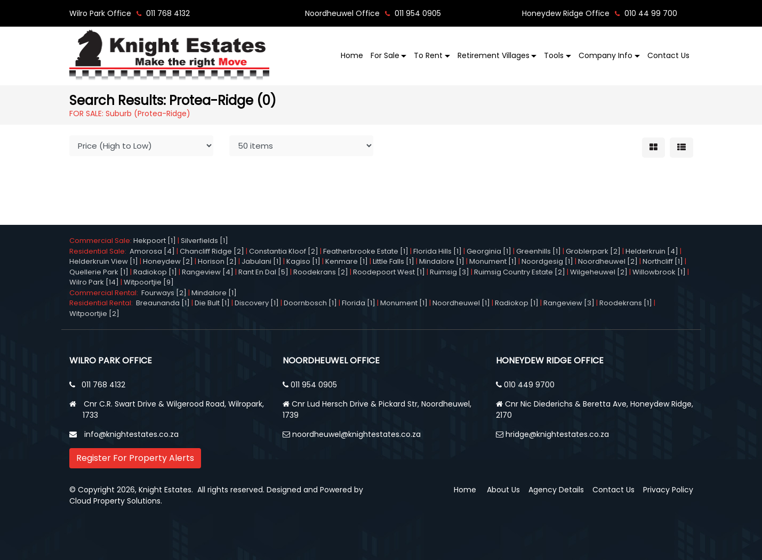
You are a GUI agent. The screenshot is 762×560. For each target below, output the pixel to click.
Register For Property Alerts (135, 458)
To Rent (428, 55)
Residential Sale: (99, 251)
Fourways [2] (164, 293)
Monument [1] (493, 261)
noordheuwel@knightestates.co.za (356, 434)
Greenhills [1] (538, 251)
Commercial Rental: (105, 293)
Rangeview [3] (569, 303)
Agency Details (556, 489)
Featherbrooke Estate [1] (365, 251)
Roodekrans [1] (625, 303)
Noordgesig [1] (547, 261)
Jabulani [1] (262, 261)
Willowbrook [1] (659, 272)
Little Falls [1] (393, 261)
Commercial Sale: (101, 241)
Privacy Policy (668, 489)
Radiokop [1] (155, 272)
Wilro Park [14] (94, 282)
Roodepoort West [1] (389, 272)
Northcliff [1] (663, 261)
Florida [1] (358, 303)
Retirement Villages (494, 55)
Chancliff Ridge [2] (212, 251)
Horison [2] (217, 261)
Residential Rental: (102, 303)
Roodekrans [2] (320, 272)
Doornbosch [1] (310, 303)
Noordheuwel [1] (461, 303)
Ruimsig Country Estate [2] (519, 272)
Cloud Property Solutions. (115, 501)
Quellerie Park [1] (99, 272)
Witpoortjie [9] (149, 282)
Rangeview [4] (208, 272)
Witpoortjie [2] (94, 314)
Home (352, 55)
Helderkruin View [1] (103, 261)
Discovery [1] (257, 303)
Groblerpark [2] (593, 251)
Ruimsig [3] (449, 272)
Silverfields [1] (204, 241)
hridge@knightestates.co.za (557, 434)
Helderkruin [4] (651, 251)
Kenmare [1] (346, 261)
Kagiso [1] (303, 261)
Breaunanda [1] (163, 303)
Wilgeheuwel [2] (599, 272)
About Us (503, 489)
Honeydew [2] (168, 261)
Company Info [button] (605, 55)
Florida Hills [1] (437, 251)
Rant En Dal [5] (263, 272)
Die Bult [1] (212, 303)
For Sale (385, 55)
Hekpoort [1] (154, 241)
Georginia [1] (489, 251)
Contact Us (668, 55)
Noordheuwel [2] (608, 261)
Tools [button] (554, 55)
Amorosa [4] (152, 251)
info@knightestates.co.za (131, 434)
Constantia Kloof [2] (283, 251)
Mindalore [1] (441, 261)
